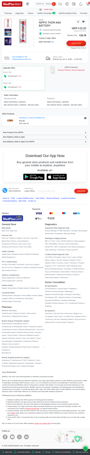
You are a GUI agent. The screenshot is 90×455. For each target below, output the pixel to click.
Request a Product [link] (19, 313)
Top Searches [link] (6, 316)
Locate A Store (25, 198)
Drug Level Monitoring (52, 272)
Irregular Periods (80, 316)
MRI (46, 241)
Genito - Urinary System (10, 335)
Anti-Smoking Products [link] (9, 270)
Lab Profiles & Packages (53, 257)
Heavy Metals (65, 272)
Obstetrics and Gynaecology (54, 291)
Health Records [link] (7, 313)
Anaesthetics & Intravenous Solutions (26, 341)
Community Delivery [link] (23, 452)
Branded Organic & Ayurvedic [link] (11, 301)
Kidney (47, 260)
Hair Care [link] (34, 238)
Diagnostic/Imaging (28, 366)
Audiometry (63, 247)
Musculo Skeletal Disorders (54, 269)
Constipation (49, 316)
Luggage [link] (5, 298)
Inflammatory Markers (52, 277)
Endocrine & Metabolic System (29, 335)
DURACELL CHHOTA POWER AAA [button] (32, 118)
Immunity (60, 263)
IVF (66, 303)
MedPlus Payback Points (68, 13)
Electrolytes (64, 277)
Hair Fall (56, 319)
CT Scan (52, 241)
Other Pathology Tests (74, 266)
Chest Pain (48, 313)
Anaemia (73, 260)
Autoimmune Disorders (64, 274)
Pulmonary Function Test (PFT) (68, 250)
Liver (68, 257)
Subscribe (81, 191)
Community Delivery (10, 201)
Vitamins (65, 260)
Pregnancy (48, 266)
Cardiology (68, 294)
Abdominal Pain (50, 322)
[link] (12, 4)
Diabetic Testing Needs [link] (9, 288)
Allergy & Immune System (10, 344)
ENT (56, 297)
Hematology (59, 233)
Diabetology (68, 291)
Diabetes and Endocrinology (54, 294)
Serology (74, 231)
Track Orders (40, 198)
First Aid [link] (4, 264)
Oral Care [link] (26, 238)
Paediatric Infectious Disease (54, 303)
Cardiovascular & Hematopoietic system (15, 326)
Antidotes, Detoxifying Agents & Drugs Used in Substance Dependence (20, 348)
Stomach (76, 274)
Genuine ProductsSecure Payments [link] (71, 70)
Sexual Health (61, 322)
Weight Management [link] (8, 257)
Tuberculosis (61, 266)
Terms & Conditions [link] (81, 452)
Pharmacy (8, 13)
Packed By (51, 98)
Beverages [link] (29, 298)
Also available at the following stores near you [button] (21, 58)
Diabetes (48, 263)
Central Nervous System (10, 329)
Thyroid (59, 260)
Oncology (38, 332)
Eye (24, 338)
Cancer (66, 263)
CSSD (24, 360)
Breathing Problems (67, 319)
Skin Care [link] (5, 238)
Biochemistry (49, 233)
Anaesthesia (6, 360)
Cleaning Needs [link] (7, 295)
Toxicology (67, 269)
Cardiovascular (16, 360)
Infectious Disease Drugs (25, 332)
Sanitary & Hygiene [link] (16, 238)
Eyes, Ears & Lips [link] (24, 244)
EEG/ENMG (53, 244)
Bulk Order (22, 201)
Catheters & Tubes (34, 360)
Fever (79, 260)
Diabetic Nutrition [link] (23, 288)
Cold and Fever (58, 313)
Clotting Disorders (78, 269)
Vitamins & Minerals (8, 338)
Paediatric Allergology (68, 300)
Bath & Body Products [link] (9, 241)
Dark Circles (58, 316)
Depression (68, 313)
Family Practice (63, 288)
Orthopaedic (30, 363)
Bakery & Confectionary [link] (16, 298)
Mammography (79, 241)
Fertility (79, 257)
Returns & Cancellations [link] (63, 452)
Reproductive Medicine (52, 300)
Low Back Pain (68, 316)
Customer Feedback (68, 198)
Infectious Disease (77, 272)
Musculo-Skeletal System (27, 329)
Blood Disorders (50, 274)
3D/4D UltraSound (67, 241)
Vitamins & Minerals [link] (22, 278)
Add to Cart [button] (76, 43)
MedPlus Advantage (46, 13)
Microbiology (83, 231)
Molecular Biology (69, 233)
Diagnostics (19, 13)
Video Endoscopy (50, 250)
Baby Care (13, 231)
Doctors (31, 13)
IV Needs (5, 363)
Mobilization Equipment (16, 363)
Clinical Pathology (51, 231)
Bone (54, 263)
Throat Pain (49, 319)
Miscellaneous (6, 353)
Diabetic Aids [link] (35, 288)
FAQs (13, 198)
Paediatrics (72, 288)
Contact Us (32, 201)
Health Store (46, 9)
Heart (64, 257)
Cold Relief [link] (20, 264)
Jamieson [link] (19, 281)
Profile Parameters (64, 231)
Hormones (40, 329)
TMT (46, 244)
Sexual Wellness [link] (23, 241)
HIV (54, 266)
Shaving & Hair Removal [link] (10, 247)
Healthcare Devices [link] (36, 267)
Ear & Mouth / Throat (33, 338)
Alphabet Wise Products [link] (20, 316)
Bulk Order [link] (8, 452)
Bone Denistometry (71, 244)
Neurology (76, 294)
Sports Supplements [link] (8, 278)
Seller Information (46, 42)
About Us (6, 198)
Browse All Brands (52, 198)
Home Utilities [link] (26, 295)
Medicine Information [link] (9, 311)
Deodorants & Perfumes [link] (10, 244)
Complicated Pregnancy (76, 303)
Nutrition (19, 338)
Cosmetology (76, 297)
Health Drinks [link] (6, 254)
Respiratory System (35, 326)
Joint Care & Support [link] (32, 264)
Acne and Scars (80, 319)
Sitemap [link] (38, 452)
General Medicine (50, 288)
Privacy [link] (48, 452)
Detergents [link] (17, 295)
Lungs (74, 257)
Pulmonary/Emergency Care (11, 366)
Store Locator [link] (31, 313)
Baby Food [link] (5, 231)
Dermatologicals (7, 341)
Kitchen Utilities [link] (37, 295)
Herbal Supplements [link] (8, 281)
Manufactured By (10, 98)
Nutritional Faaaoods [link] (31, 254)
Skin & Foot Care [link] (7, 267)
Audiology (48, 306)
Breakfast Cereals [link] (18, 254)
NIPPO (41, 20)
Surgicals (38, 363)
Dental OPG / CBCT (51, 247)
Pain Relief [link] (12, 264)
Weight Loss (78, 313)
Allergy (53, 260)
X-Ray (58, 241)
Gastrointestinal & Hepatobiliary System (15, 323)
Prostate (81, 263)
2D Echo (61, 244)
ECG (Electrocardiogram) (76, 247)
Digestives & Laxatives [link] (21, 267)
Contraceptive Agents (9, 332)
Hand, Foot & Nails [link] (25, 247)
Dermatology (49, 297)
